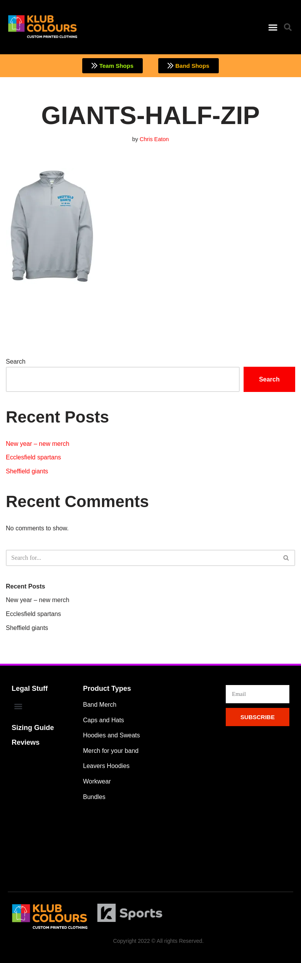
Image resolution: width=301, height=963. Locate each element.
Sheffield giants (27, 471)
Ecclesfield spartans (33, 457)
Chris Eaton (154, 139)
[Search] (142, 558)
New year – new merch (37, 443)
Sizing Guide (33, 728)
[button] (273, 27)
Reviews (26, 742)
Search (16, 361)
